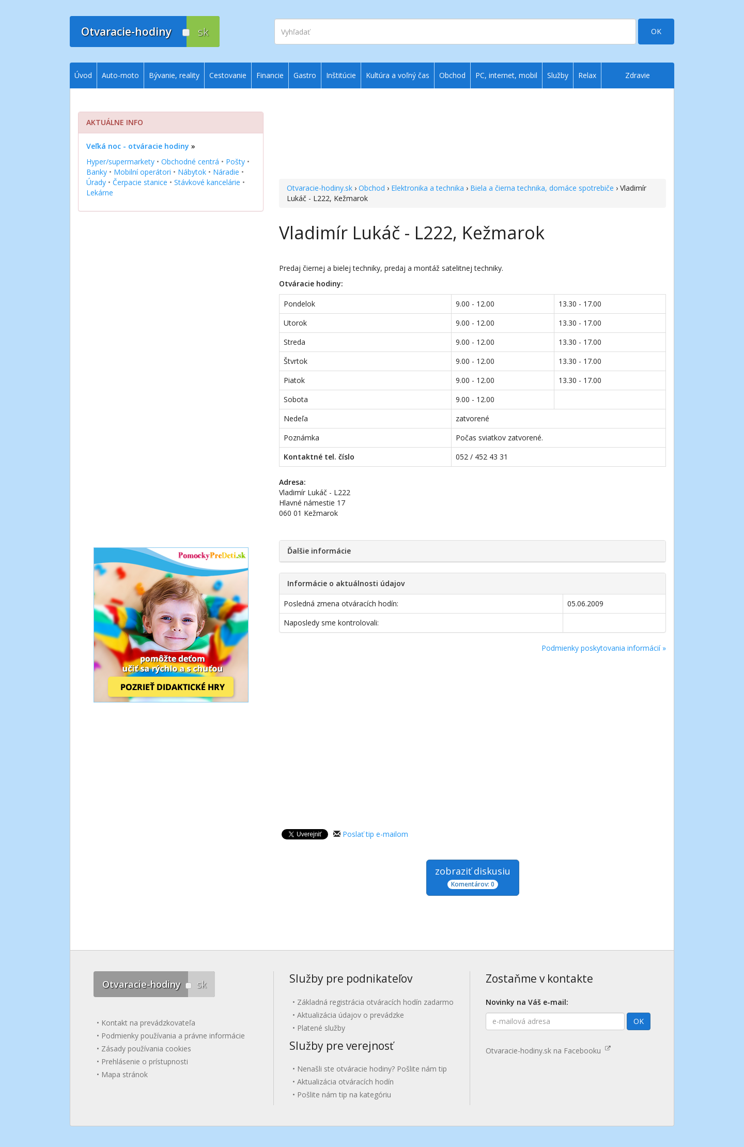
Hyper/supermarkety (120, 161)
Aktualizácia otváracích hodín (345, 1082)
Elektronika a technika (427, 188)
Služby (557, 75)
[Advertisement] (472, 135)
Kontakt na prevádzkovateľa (148, 1023)
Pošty (235, 161)
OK (656, 31)
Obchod (372, 188)
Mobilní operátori (142, 172)
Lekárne (99, 192)
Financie (270, 75)
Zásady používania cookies (146, 1048)
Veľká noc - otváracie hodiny (137, 146)
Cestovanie (227, 75)
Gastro (304, 75)
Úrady (96, 182)
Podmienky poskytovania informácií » (603, 648)
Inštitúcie (341, 75)
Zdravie (637, 75)
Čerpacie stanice (140, 182)
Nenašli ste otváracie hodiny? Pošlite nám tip (372, 1069)
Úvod (83, 75)
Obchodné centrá (190, 161)
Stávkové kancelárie (207, 182)
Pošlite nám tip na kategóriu (344, 1094)
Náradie (226, 172)
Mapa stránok (124, 1074)
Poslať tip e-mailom (375, 834)
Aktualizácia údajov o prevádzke (350, 1015)
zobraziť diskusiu (472, 877)
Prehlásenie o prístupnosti (144, 1061)
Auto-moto (120, 75)
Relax (587, 75)
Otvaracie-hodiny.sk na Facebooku (548, 1051)
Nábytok (192, 172)
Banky (96, 172)
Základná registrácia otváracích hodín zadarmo (375, 1002)
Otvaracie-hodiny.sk (319, 188)
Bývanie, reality (174, 75)
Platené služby (321, 1028)
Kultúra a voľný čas (397, 75)
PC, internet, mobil (506, 75)
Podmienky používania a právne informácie (173, 1036)
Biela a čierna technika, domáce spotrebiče (542, 188)
